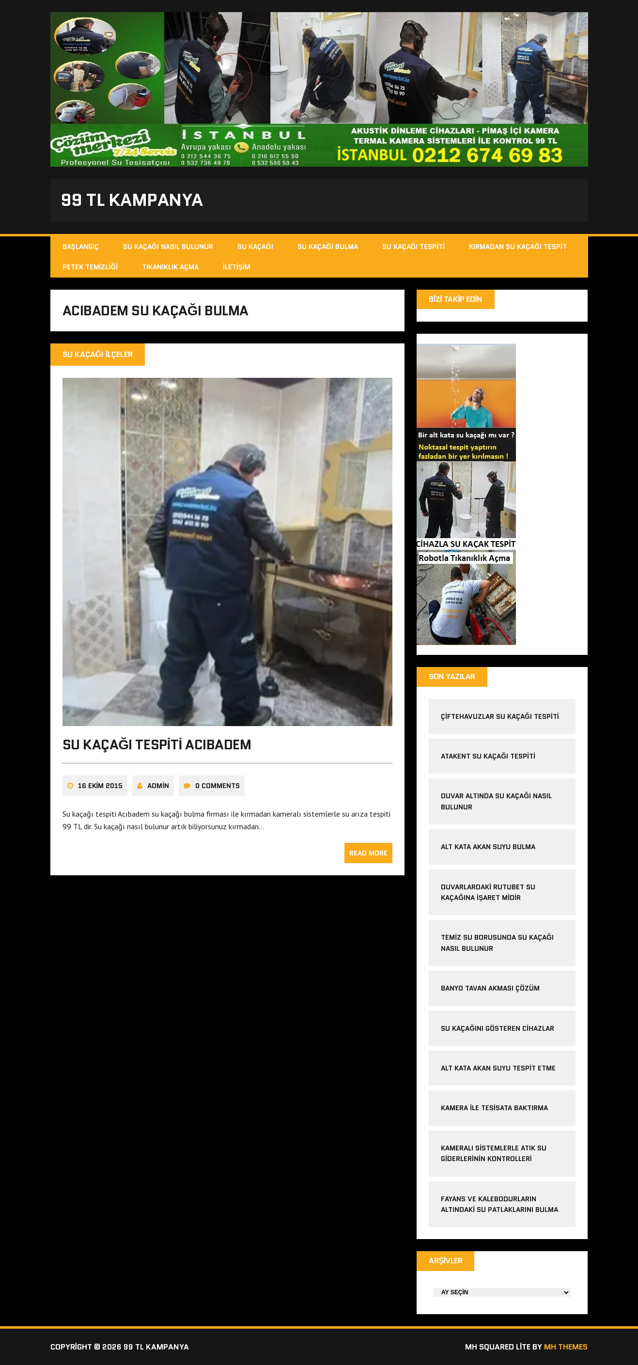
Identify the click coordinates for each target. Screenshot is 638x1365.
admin (158, 786)
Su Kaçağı (255, 246)
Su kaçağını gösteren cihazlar (497, 1028)
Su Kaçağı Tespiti (413, 246)
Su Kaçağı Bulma (327, 246)
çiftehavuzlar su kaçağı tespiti (500, 716)
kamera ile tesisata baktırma (494, 1108)
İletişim (236, 267)
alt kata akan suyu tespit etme (498, 1068)
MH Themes (566, 1346)
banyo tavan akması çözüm (490, 988)
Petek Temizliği (90, 267)
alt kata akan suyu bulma (489, 847)
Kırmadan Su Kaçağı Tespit (518, 246)
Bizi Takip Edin (455, 299)
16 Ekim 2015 (100, 786)
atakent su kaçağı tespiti (488, 756)
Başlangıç (80, 246)
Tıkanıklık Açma (170, 267)
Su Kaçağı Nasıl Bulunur (168, 246)
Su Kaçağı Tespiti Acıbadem (156, 744)
